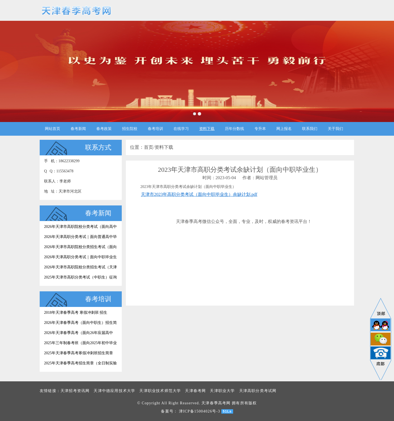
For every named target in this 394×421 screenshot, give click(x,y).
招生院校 (129, 129)
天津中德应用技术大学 (114, 391)
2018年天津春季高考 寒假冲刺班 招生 (75, 312)
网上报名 (284, 129)
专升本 (260, 129)
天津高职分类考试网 (258, 391)
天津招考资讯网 (74, 391)
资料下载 (207, 129)
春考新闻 (78, 129)
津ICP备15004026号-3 (199, 411)
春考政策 (104, 129)
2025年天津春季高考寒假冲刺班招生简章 (78, 353)
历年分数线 (234, 129)
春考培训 (155, 129)
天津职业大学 (222, 391)
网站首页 (52, 129)
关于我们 (335, 129)
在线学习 (181, 129)
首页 (148, 147)
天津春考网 (195, 391)
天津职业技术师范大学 (160, 391)
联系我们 (309, 129)
